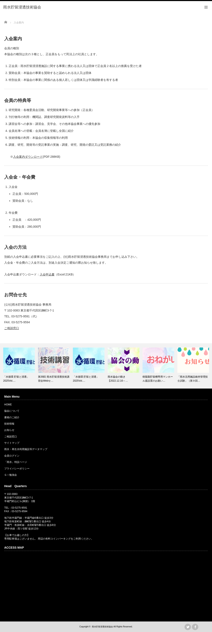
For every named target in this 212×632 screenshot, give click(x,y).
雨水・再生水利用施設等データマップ (25, 449)
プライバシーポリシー (17, 468)
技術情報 (9, 423)
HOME (8, 404)
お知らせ (9, 430)
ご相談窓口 (11, 328)
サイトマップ (11, 442)
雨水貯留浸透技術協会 (102, 626)
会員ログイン (11, 455)
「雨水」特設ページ (15, 462)
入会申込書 (47, 274)
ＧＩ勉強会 (10, 474)
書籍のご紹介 (11, 417)
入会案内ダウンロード (28, 156)
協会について (11, 410)
